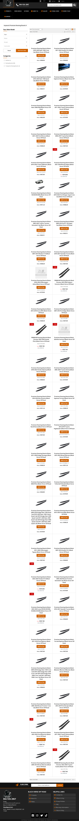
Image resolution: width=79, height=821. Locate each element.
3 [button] (67, 779)
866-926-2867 (9, 799)
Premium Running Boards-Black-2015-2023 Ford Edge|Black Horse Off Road (64, 512)
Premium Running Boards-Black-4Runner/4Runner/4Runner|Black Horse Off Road (64, 670)
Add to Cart (41, 460)
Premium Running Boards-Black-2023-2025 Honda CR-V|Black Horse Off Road (41, 578)
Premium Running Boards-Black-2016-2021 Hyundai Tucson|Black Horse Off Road (64, 609)
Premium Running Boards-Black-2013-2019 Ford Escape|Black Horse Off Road (64, 706)
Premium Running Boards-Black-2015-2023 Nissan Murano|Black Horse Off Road (64, 455)
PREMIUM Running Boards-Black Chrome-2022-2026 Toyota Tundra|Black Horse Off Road (64, 764)
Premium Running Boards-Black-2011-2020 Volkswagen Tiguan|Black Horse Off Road (41, 550)
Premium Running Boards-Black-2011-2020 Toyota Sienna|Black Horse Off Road (64, 734)
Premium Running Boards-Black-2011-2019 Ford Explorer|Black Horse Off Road (41, 641)
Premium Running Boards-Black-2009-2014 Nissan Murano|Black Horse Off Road (41, 764)
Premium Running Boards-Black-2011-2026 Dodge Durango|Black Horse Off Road (41, 455)
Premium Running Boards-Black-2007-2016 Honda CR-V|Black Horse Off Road (64, 550)
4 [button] (68, 779)
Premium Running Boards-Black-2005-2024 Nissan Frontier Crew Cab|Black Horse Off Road (41, 706)
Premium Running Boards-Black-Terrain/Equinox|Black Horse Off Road (64, 641)
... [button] (71, 779)
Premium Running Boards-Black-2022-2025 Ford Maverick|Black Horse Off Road (41, 734)
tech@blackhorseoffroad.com (11, 803)
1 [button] (64, 779)
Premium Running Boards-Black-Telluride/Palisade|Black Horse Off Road (64, 484)
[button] (63, 779)
